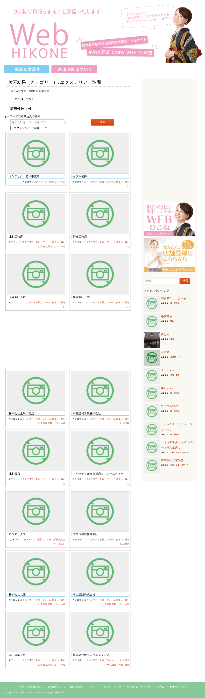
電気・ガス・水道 (56, 246)
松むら (165, 334)
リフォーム (59, 181)
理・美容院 (174, 303)
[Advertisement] (68, 340)
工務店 (43, 246)
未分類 (126, 423)
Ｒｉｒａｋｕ (169, 370)
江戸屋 (165, 352)
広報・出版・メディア (179, 453)
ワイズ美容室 (169, 406)
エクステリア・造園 (44, 181)
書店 (172, 321)
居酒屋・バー (175, 357)
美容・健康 (174, 375)
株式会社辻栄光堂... (173, 460)
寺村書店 (166, 316)
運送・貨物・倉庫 (120, 664)
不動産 (57, 539)
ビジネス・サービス (114, 660)
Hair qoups (167, 388)
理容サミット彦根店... (174, 298)
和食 (172, 339)
